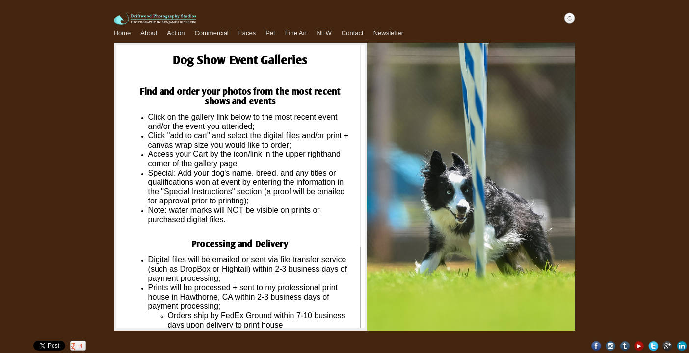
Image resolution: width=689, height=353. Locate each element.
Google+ (667, 346)
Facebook (596, 346)
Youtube (639, 346)
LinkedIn (682, 346)
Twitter (653, 346)
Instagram (611, 346)
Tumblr (625, 346)
